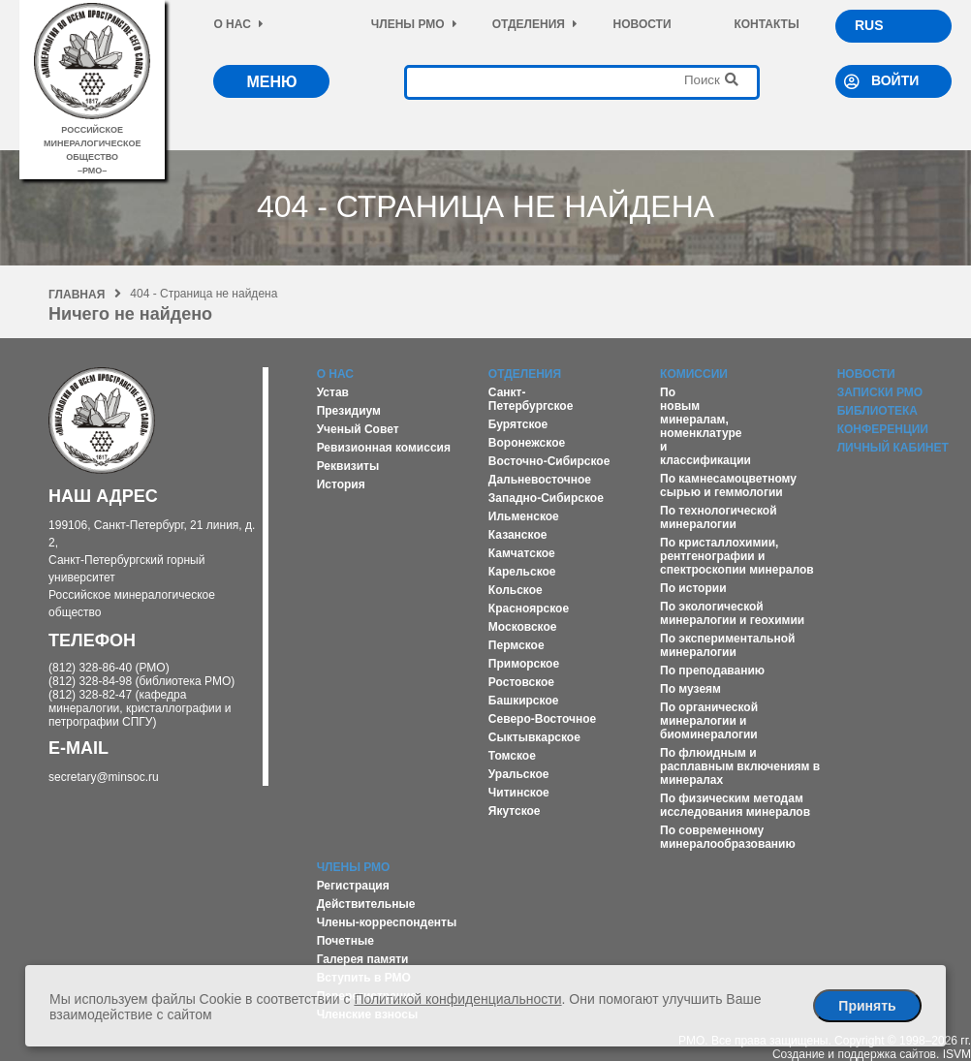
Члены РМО (414, 24)
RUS (869, 25)
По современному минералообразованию (728, 837)
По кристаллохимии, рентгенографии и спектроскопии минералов (737, 556)
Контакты (766, 24)
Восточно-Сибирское (549, 461)
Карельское (522, 571)
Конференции (882, 429)
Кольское (515, 590)
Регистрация (353, 885)
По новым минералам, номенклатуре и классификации (705, 426)
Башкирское (523, 700)
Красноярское (528, 608)
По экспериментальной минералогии (727, 645)
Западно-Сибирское (546, 498)
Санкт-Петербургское (531, 399)
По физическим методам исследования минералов (735, 805)
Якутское (514, 811)
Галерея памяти (363, 959)
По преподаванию (712, 670)
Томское (512, 756)
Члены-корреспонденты (387, 922)
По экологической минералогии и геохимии (732, 613)
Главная (84, 294)
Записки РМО (880, 392)
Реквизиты (348, 466)
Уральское (518, 774)
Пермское (516, 645)
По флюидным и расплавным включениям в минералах (740, 766)
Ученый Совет (358, 429)
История (341, 484)
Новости (642, 24)
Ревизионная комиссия (384, 447)
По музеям (690, 689)
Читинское (518, 792)
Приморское (523, 664)
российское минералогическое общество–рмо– (92, 143)
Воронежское (526, 443)
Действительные (366, 904)
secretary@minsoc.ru (103, 777)
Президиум (349, 411)
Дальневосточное (539, 479)
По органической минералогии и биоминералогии (709, 721)
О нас (238, 24)
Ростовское (521, 682)
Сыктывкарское (534, 737)
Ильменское (523, 516)
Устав (333, 392)
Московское (522, 627)
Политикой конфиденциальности (457, 999)
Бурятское (518, 424)
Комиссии (694, 374)
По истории (693, 588)
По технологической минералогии (718, 517)
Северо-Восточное (542, 719)
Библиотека (877, 411)
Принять (866, 1006)
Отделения (535, 24)
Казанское (518, 535)
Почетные (345, 941)
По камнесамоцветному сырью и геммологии (728, 485)
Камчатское (521, 553)
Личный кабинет (893, 447)
